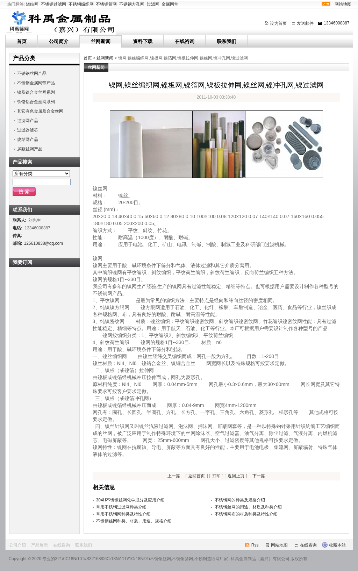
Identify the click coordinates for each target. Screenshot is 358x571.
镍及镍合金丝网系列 (36, 92)
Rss (255, 545)
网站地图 (343, 4)
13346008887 (336, 23)
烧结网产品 (27, 139)
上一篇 (173, 475)
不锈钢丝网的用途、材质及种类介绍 (248, 507)
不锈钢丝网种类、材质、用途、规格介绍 (134, 521)
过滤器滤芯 (27, 130)
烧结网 (32, 4)
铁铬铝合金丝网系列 (36, 101)
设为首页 (278, 23)
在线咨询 (184, 41)
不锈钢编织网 (81, 4)
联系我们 (226, 41)
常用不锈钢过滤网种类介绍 (121, 507)
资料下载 (142, 41)
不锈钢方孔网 (131, 4)
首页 (22, 41)
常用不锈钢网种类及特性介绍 (123, 514)
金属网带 (170, 4)
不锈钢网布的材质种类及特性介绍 (246, 514)
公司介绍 (17, 545)
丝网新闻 (100, 41)
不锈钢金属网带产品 (36, 82)
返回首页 (196, 475)
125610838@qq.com (43, 243)
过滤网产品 (27, 120)
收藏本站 (337, 545)
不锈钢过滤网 (53, 4)
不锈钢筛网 (106, 4)
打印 (216, 475)
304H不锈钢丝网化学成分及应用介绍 (130, 500)
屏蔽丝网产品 (29, 149)
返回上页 (236, 475)
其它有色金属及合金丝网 (40, 111)
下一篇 (258, 475)
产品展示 (39, 545)
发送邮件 (305, 23)
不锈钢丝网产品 (31, 73)
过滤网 (153, 4)
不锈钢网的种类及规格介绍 (240, 500)
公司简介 (59, 41)
